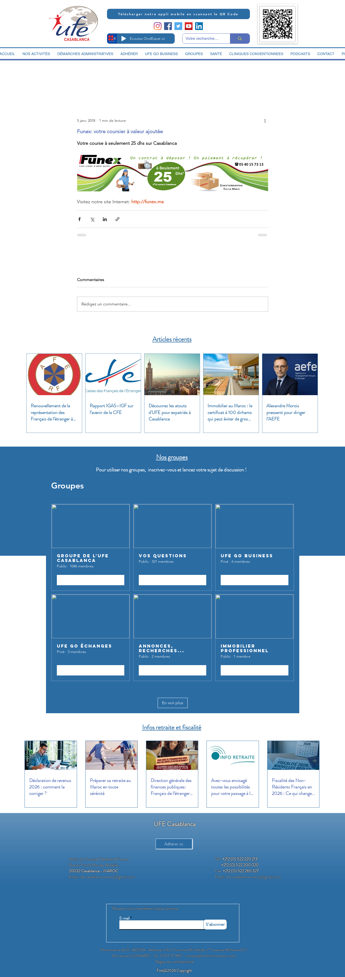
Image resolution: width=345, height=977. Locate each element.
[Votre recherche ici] (202, 38)
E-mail (124, 918)
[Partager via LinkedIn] (104, 219)
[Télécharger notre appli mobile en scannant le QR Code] (178, 14)
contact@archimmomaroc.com (211, 956)
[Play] (123, 38)
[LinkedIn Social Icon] (199, 26)
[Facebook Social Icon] (168, 26)
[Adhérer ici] (174, 844)
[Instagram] (158, 26)
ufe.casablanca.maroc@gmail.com (107, 877)
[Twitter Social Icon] (178, 26)
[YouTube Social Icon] (189, 26)
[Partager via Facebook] (79, 219)
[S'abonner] (215, 924)
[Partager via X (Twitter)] (92, 219)
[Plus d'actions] (265, 120)
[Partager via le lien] (117, 219)
